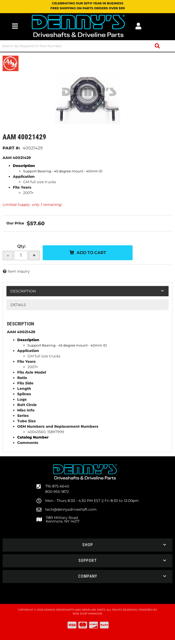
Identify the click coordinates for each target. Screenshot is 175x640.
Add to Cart (91, 252)
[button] (87, 46)
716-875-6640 (57, 486)
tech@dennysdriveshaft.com (71, 509)
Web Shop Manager (87, 613)
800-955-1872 (57, 491)
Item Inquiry (19, 271)
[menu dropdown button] (15, 26)
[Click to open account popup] (138, 26)
